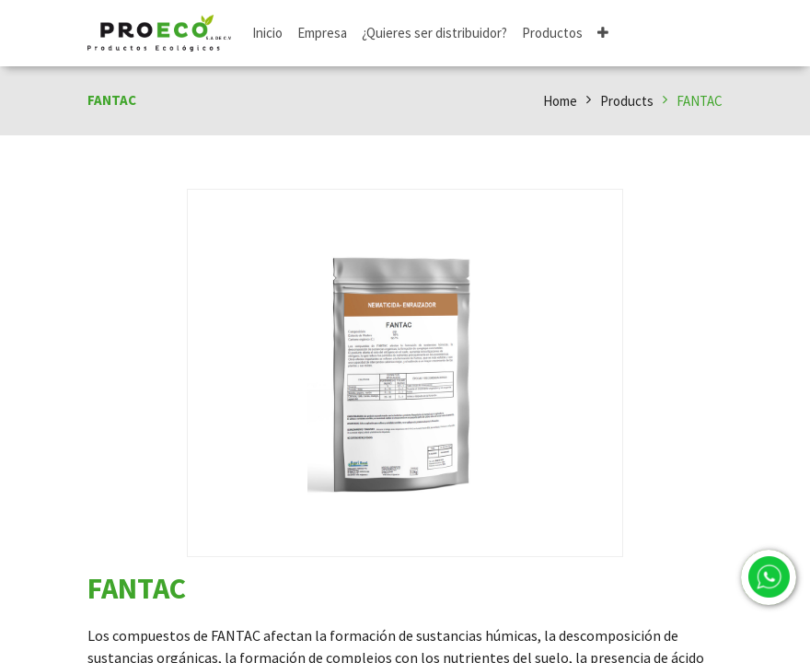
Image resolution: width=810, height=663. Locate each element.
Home (560, 101)
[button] (603, 34)
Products (627, 101)
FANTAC (700, 101)
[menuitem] (267, 34)
